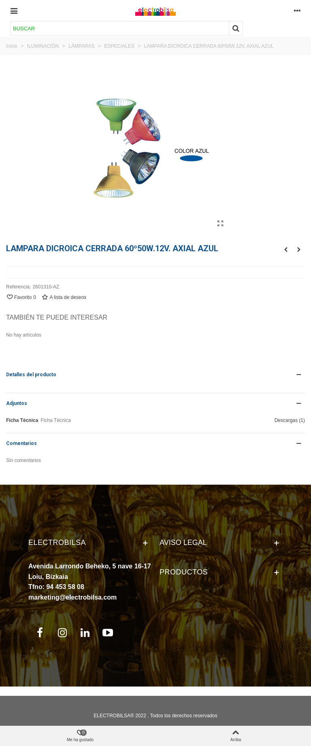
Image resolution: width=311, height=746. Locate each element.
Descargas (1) (290, 420)
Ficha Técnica (22, 420)
